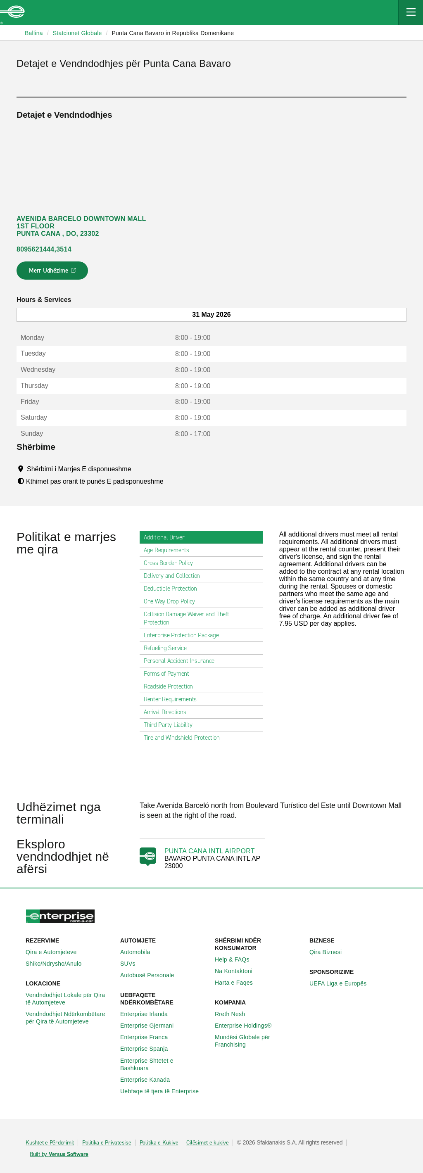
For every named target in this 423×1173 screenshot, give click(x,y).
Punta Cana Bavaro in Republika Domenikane (173, 33)
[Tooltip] (139, 469)
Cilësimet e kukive (207, 1143)
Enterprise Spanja (148, 1048)
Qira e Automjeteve (56, 952)
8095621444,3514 (44, 249)
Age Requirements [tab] (170, 550)
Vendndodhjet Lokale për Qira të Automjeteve (70, 999)
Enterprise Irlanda (148, 1014)
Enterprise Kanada (149, 1079)
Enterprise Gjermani (151, 1025)
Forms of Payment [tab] (170, 674)
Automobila (139, 952)
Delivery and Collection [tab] (175, 576)
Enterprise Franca (148, 1037)
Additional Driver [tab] (167, 537)
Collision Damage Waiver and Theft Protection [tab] (201, 618)
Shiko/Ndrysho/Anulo (58, 963)
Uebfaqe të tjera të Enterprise (164, 1091)
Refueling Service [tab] (168, 648)
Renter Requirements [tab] (173, 699)
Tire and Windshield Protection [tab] (185, 738)
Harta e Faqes (238, 982)
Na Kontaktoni (238, 971)
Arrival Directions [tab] (168, 712)
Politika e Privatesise (106, 1143)
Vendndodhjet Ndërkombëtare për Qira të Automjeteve (70, 1018)
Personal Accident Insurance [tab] (182, 661)
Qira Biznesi (330, 952)
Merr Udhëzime (52, 273)
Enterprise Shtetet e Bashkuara (164, 1064)
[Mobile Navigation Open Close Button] (410, 12)
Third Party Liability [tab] (171, 725)
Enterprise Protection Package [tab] (185, 635)
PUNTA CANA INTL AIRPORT (209, 851)
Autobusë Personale (151, 975)
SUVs (132, 963)
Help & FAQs (237, 959)
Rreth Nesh (234, 1014)
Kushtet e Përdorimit (50, 1143)
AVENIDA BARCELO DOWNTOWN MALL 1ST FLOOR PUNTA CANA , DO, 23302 (81, 226)
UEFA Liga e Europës (342, 983)
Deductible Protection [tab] (174, 588)
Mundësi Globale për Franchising (259, 1041)
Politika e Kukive (159, 1143)
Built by (59, 1154)
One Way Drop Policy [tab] (173, 601)
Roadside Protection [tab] (172, 686)
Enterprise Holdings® (248, 1025)
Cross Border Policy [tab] (172, 563)
